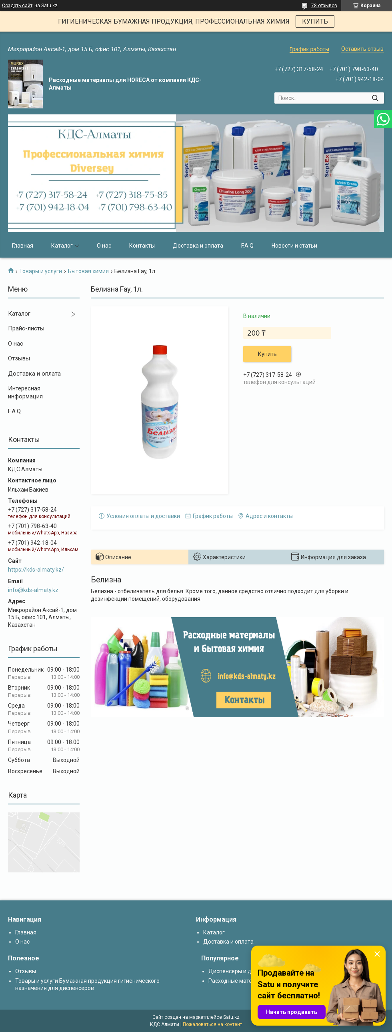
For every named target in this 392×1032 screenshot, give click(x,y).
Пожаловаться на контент (212, 1024)
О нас (104, 245)
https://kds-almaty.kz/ (36, 569)
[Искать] (375, 98)
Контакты (142, 245)
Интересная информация (25, 392)
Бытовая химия (88, 271)
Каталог (62, 245)
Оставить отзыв (362, 49)
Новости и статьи (294, 245)
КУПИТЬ (315, 21)
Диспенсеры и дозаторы (241, 971)
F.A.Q (247, 245)
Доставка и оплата (198, 245)
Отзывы (19, 358)
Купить (267, 354)
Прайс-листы (26, 328)
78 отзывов (324, 5)
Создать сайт (17, 5)
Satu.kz (231, 1017)
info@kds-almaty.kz (33, 590)
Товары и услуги (40, 271)
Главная (22, 245)
